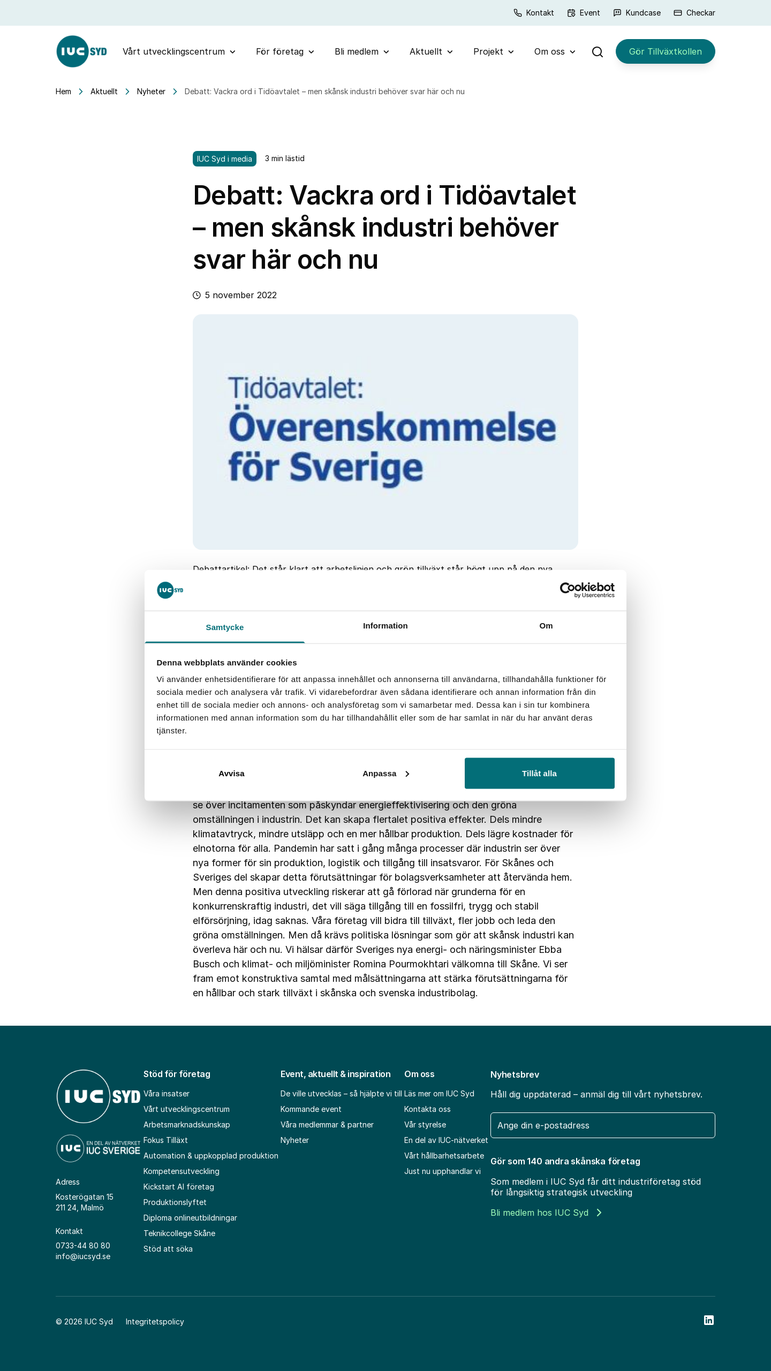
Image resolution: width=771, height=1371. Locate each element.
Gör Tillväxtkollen (665, 51)
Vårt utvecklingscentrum (174, 51)
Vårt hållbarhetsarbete (444, 1155)
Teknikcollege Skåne (179, 1233)
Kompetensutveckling (181, 1171)
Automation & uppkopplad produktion (210, 1155)
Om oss (549, 51)
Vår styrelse (425, 1124)
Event (583, 12)
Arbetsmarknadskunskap (186, 1124)
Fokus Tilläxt (165, 1140)
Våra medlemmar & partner (327, 1124)
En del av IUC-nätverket (446, 1140)
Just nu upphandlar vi (442, 1171)
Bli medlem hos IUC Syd (545, 1212)
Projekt (488, 51)
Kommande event (311, 1109)
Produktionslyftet (175, 1202)
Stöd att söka (168, 1248)
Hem (63, 91)
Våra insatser (166, 1093)
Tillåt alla (539, 772)
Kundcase (637, 12)
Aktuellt (426, 51)
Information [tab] (385, 625)
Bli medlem (357, 51)
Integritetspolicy (155, 1321)
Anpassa (385, 772)
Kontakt (533, 12)
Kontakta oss (427, 1109)
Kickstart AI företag (178, 1186)
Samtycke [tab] (225, 627)
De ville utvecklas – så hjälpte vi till (341, 1093)
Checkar (694, 12)
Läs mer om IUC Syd (439, 1093)
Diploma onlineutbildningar (190, 1217)
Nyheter (151, 91)
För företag (280, 51)
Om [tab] (546, 625)
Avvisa (231, 772)
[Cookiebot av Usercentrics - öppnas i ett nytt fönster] (568, 590)
